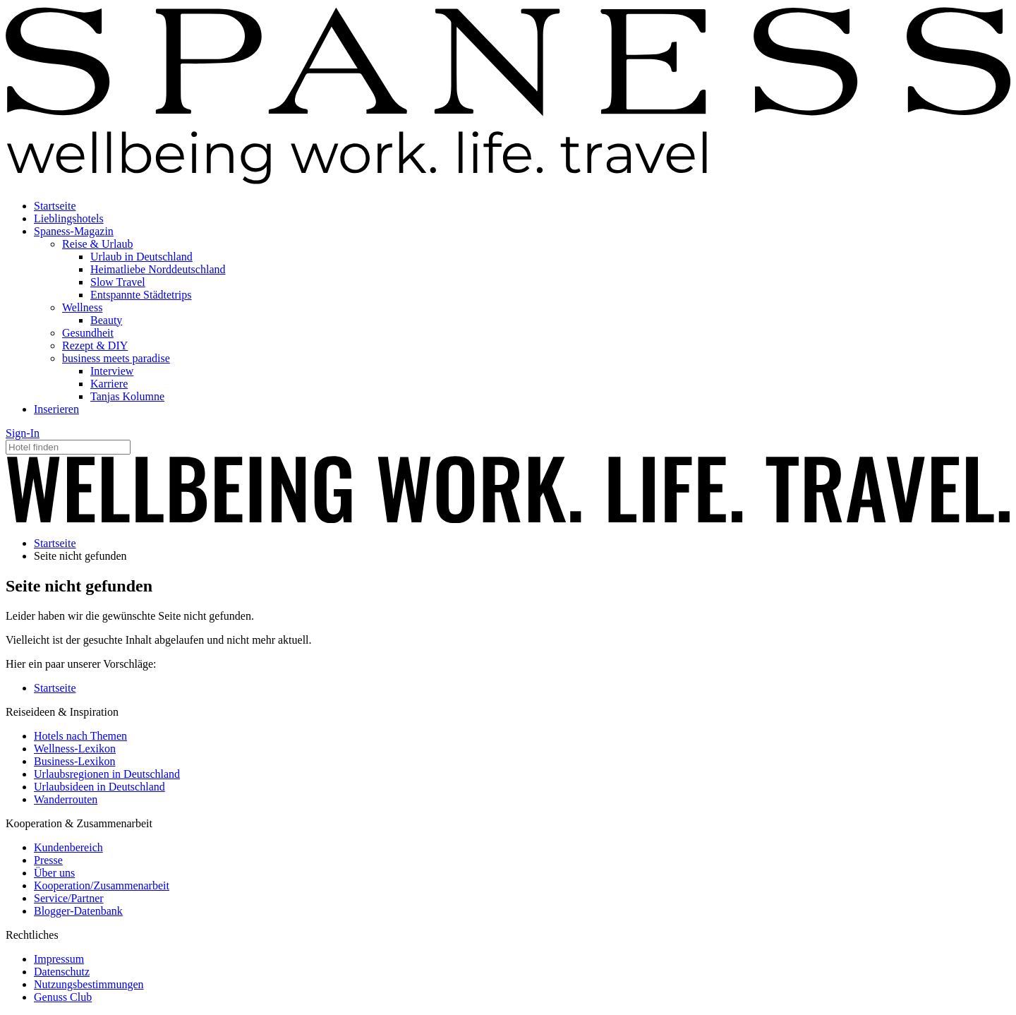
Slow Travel (117, 282)
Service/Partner (69, 898)
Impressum (59, 959)
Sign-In (23, 433)
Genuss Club (63, 997)
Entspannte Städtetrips (141, 295)
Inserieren (56, 409)
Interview (111, 371)
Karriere (109, 384)
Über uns (54, 873)
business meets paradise (116, 358)
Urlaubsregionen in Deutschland (107, 774)
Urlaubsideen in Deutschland (99, 787)
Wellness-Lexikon (75, 749)
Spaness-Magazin (74, 231)
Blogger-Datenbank (78, 911)
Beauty (106, 320)
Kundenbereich (68, 847)
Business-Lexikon (75, 761)
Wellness (82, 307)
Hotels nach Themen (80, 736)
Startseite (55, 206)
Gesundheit (88, 333)
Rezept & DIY (95, 346)
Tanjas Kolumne (127, 396)
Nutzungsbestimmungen (89, 984)
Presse (48, 860)
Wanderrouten (65, 799)
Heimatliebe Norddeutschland (158, 269)
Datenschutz (62, 972)
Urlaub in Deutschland (141, 257)
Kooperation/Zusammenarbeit (101, 885)
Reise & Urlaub (97, 244)
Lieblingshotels (69, 218)
